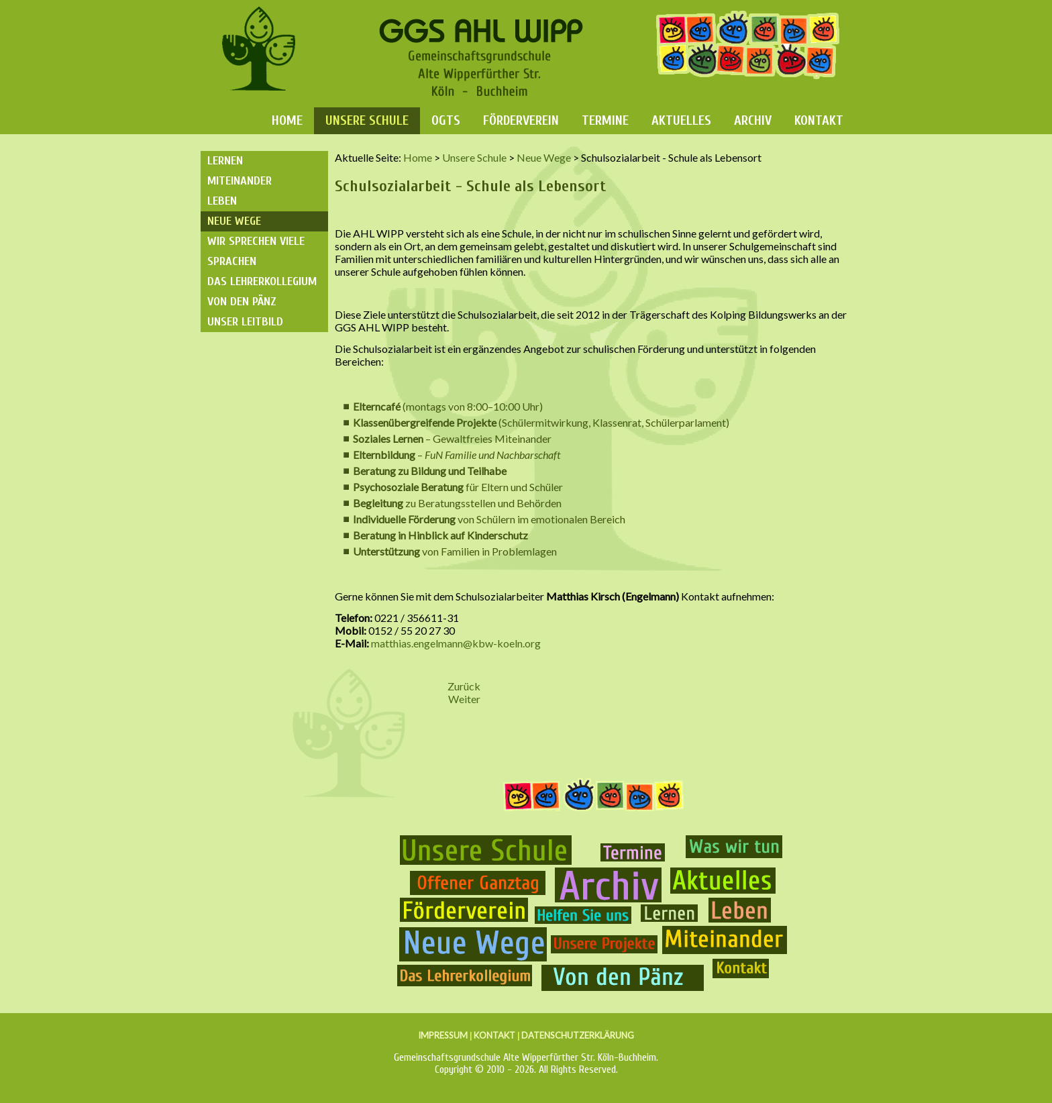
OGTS (445, 120)
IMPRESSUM (443, 1035)
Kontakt (818, 120)
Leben (222, 201)
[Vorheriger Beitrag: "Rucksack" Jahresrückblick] (464, 686)
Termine (605, 120)
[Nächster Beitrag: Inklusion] (464, 698)
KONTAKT (494, 1035)
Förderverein (521, 120)
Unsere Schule (367, 120)
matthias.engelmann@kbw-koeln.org (456, 643)
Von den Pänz (241, 302)
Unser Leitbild (245, 322)
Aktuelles (681, 120)
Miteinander (239, 181)
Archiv (753, 120)
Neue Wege (234, 221)
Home (287, 120)
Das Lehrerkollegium (262, 281)
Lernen (225, 161)
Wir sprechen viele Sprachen (256, 251)
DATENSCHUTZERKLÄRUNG (577, 1035)
